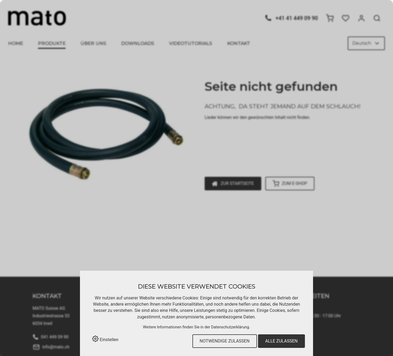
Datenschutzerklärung (230, 327)
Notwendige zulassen (225, 341)
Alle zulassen (281, 341)
